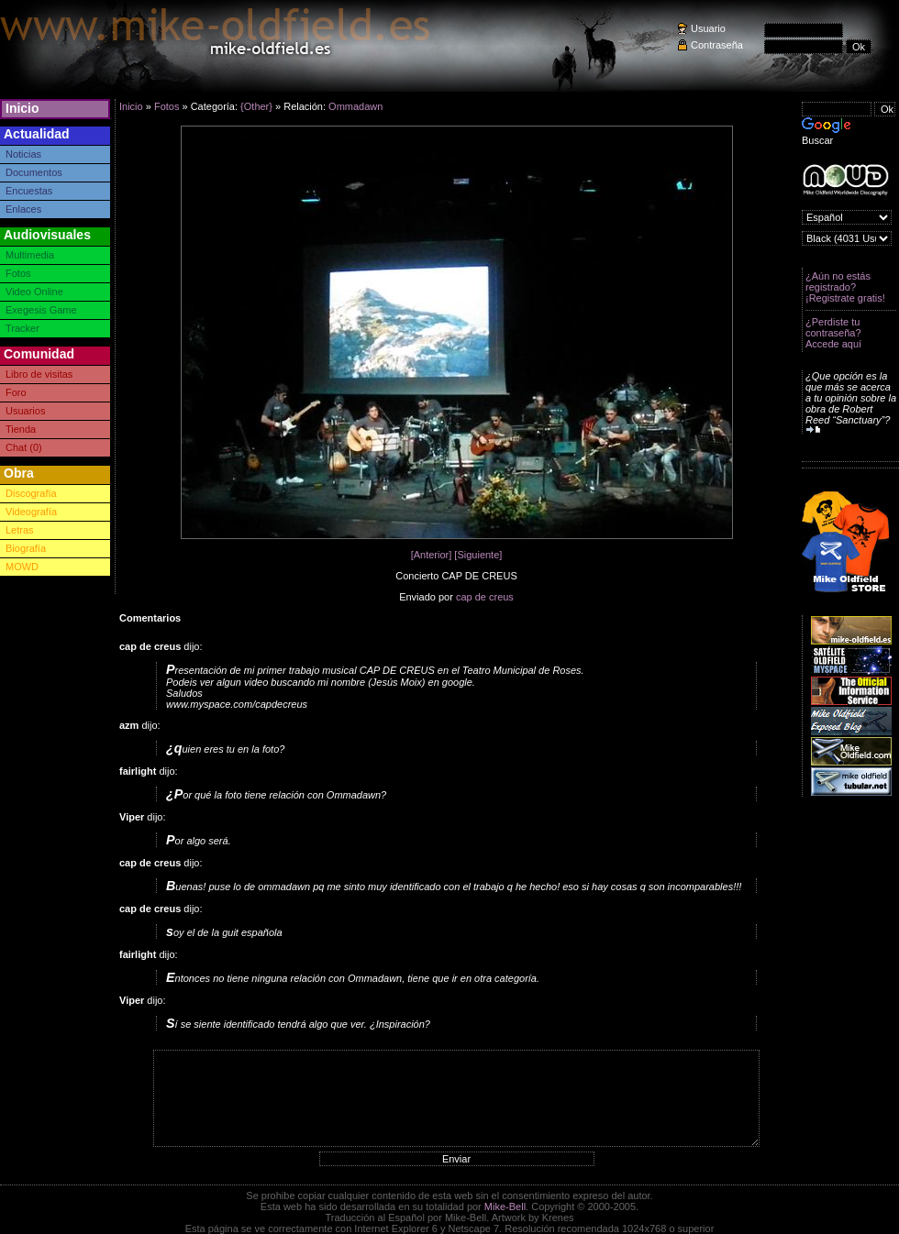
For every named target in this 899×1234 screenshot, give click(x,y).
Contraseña (717, 44)
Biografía (26, 548)
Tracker (22, 328)
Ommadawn (355, 106)
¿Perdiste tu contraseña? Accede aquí (833, 332)
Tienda (21, 429)
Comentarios (150, 617)
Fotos (18, 273)
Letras (20, 529)
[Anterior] (431, 554)
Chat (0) (24, 447)
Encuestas (29, 190)
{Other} (256, 106)
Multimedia (30, 254)
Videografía (31, 511)
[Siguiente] (478, 554)
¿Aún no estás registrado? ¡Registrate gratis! (845, 286)
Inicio (22, 108)
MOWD (22, 566)
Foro (16, 392)
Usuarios (25, 410)
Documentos (34, 172)
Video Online (34, 291)
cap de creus (485, 596)
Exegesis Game (41, 309)
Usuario (708, 28)
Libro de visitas (39, 374)
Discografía (31, 493)
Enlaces (23, 209)
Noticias (23, 154)
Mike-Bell (505, 1206)
